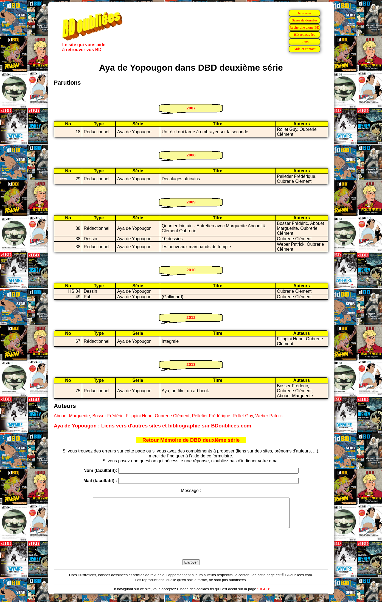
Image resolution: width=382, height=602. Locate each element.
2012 (190, 317)
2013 (190, 364)
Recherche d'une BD (305, 27)
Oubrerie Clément (172, 415)
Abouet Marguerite (72, 415)
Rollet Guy (243, 415)
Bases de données (304, 20)
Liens (304, 42)
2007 (190, 108)
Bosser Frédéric (107, 415)
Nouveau (304, 13)
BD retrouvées (304, 34)
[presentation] (191, 550)
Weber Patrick (269, 415)
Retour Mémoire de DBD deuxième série (191, 440)
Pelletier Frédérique (211, 415)
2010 (190, 269)
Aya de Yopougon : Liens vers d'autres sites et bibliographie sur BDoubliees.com (152, 426)
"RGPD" (263, 595)
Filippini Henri (139, 415)
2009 (190, 202)
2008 (190, 155)
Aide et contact (304, 49)
